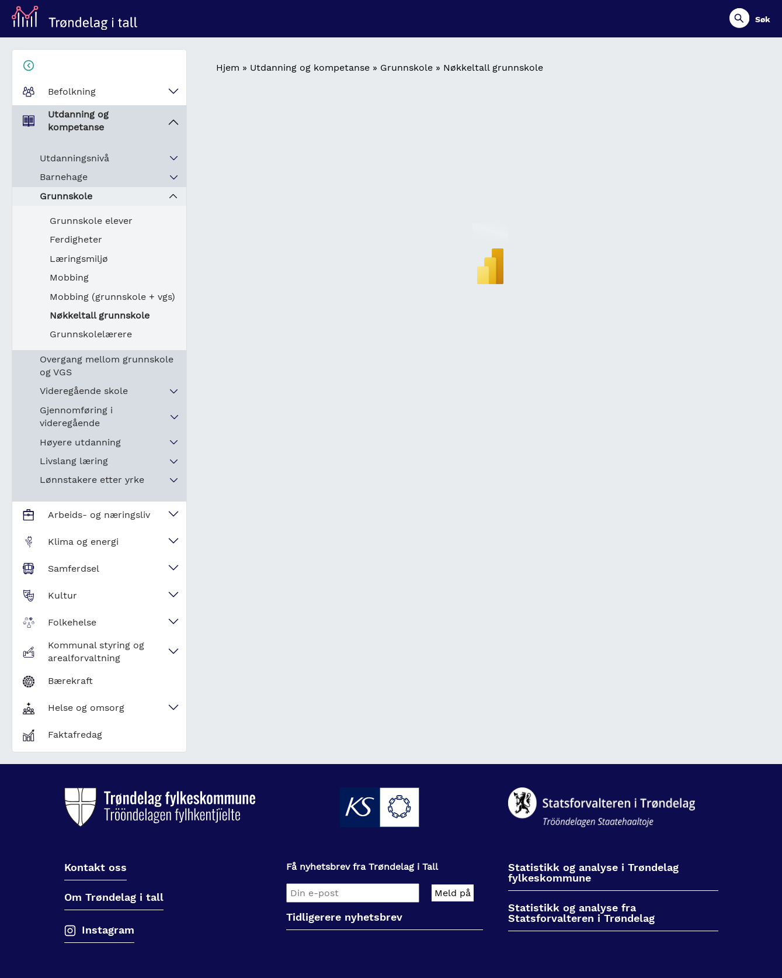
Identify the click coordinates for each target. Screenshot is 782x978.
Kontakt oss (95, 867)
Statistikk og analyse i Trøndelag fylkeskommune (593, 873)
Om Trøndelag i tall (114, 897)
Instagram (108, 930)
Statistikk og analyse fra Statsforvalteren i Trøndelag (581, 913)
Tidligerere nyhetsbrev (344, 917)
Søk (762, 19)
